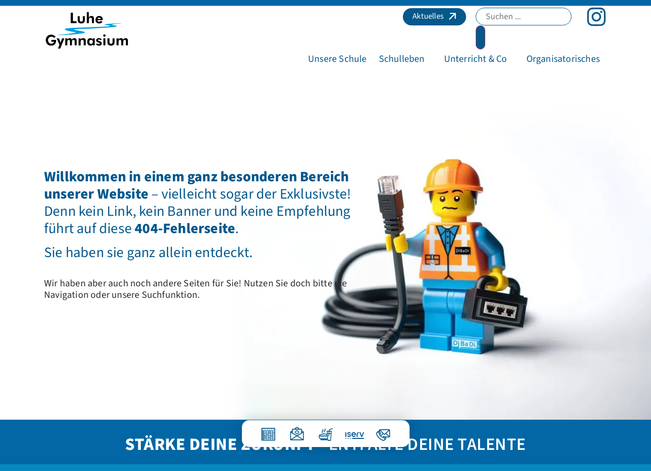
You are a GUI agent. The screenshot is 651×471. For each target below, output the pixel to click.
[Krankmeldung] (297, 430)
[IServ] (349, 432)
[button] (337, 59)
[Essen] (325, 430)
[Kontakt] (383, 430)
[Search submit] (480, 37)
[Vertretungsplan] (268, 430)
